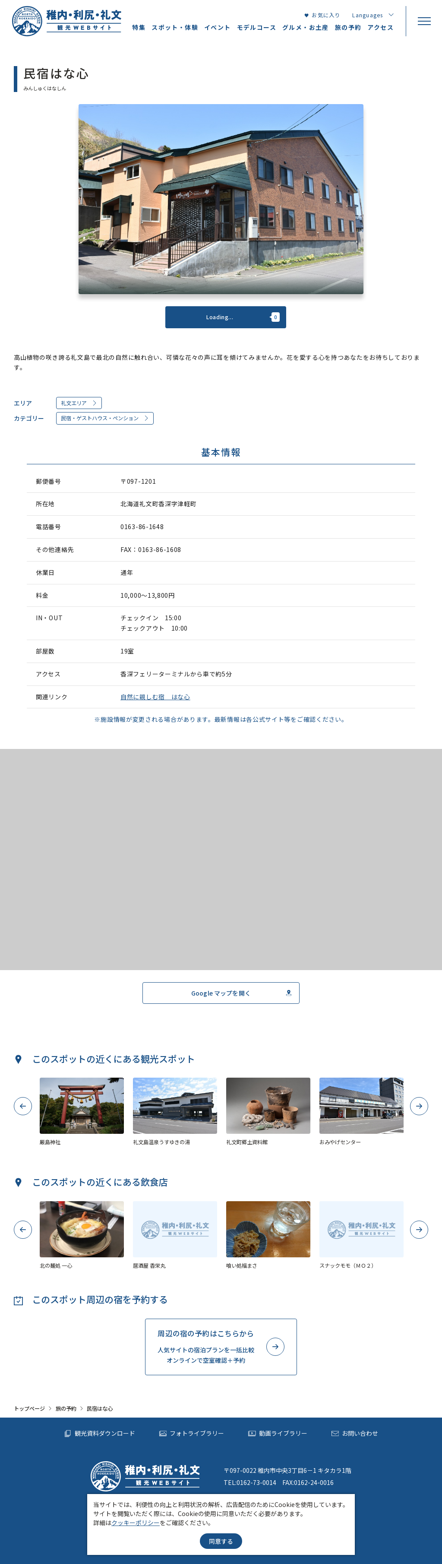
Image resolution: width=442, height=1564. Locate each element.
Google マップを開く (241, 993)
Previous (23, 1106)
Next (419, 1106)
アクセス (380, 27)
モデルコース (256, 27)
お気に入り (322, 15)
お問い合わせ (355, 1433)
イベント (217, 27)
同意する (221, 1541)
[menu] (424, 21)
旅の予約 (66, 1408)
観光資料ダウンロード (99, 1433)
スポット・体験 (175, 27)
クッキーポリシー (135, 1522)
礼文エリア (79, 403)
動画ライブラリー (277, 1433)
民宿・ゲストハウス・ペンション (105, 418)
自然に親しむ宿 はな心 (155, 696)
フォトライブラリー (191, 1433)
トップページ (29, 1408)
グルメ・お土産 (305, 27)
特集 (138, 27)
